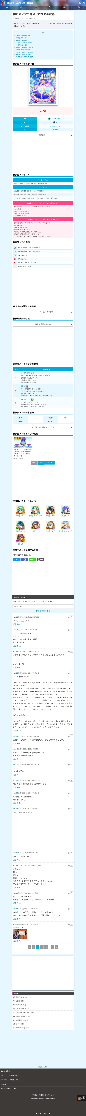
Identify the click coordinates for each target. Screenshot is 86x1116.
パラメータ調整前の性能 (24, 43)
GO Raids (3, 1084)
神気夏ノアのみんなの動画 (24, 52)
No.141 (15, 909)
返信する (16, 624)
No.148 (15, 749)
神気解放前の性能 (21, 45)
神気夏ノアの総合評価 (23, 35)
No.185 (15, 673)
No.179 (15, 765)
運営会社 (41, 1095)
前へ (33, 462)
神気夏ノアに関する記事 (24, 57)
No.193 (15, 651)
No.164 (15, 865)
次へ (40, 462)
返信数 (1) (17, 903)
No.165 (15, 853)
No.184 (15, 736)
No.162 (15, 893)
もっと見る (50, 462)
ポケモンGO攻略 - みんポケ (8, 1089)
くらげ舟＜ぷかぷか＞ (55, 126)
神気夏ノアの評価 (21, 40)
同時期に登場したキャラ (24, 54)
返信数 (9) (17, 941)
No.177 (15, 780)
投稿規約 (26, 601)
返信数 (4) (17, 759)
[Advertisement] (43, 154)
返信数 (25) (17, 646)
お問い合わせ (50, 1095)
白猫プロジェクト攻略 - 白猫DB (20, 2)
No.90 (15, 924)
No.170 (15, 793)
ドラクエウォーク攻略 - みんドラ (10, 1080)
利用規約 (34, 1095)
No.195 (15, 617)
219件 (33, 18)
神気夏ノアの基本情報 (23, 50)
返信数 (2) (17, 730)
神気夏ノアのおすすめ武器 (24, 47)
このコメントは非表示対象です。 (23, 812)
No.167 (15, 809)
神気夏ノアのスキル (22, 38)
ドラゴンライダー (55, 119)
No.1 (14, 630)
